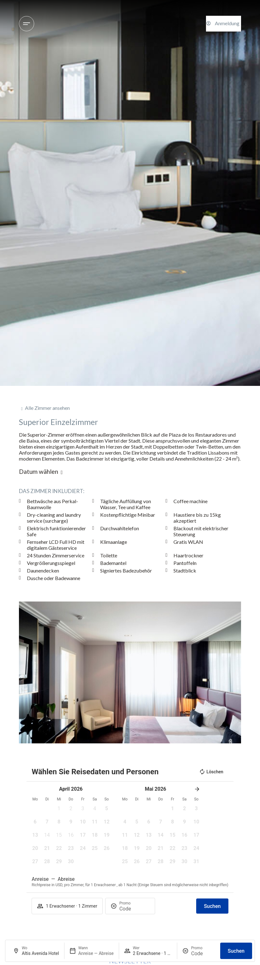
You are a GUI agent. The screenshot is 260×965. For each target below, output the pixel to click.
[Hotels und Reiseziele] (26, 23)
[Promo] (203, 953)
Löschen (211, 772)
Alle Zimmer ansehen (47, 408)
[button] (23, 673)
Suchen (236, 951)
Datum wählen (38, 471)
